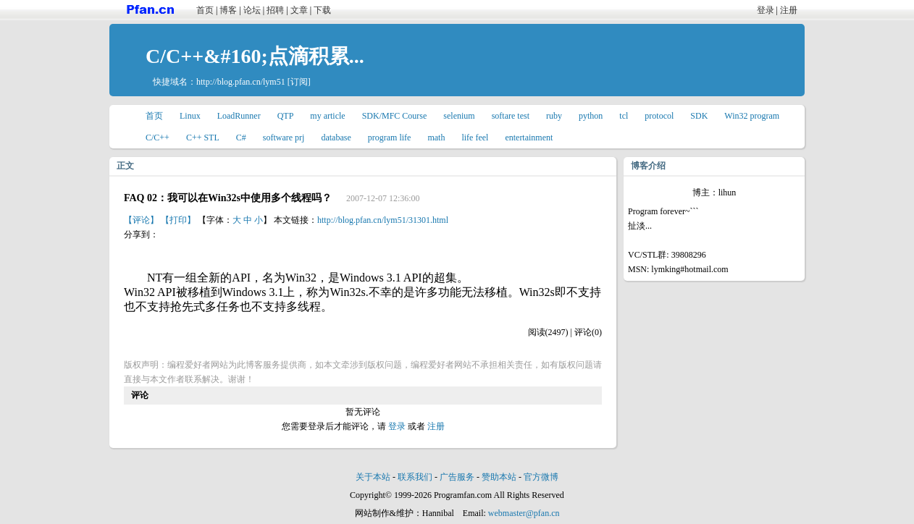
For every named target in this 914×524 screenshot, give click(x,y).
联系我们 (415, 477)
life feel (474, 137)
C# (241, 137)
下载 (322, 10)
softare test (510, 116)
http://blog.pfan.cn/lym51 (240, 82)
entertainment (529, 137)
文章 (299, 10)
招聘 (275, 10)
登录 (765, 10)
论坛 (252, 10)
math (436, 137)
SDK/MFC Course (394, 116)
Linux (190, 116)
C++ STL (202, 137)
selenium (458, 116)
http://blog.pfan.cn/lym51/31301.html (382, 220)
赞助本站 (499, 477)
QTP (285, 116)
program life (389, 137)
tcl (623, 116)
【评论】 (141, 220)
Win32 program (751, 116)
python (591, 116)
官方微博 (541, 477)
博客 (228, 10)
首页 (205, 10)
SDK (699, 116)
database (336, 137)
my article (327, 116)
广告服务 (457, 477)
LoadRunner (239, 116)
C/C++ (157, 137)
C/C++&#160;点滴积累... (255, 56)
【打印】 (178, 220)
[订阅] (299, 82)
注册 (788, 10)
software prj (284, 137)
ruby (554, 116)
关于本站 (373, 477)
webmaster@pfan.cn (524, 513)
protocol (659, 116)
